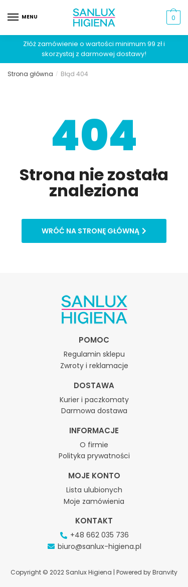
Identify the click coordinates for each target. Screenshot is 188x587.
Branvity (164, 572)
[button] (94, 231)
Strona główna (30, 74)
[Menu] (23, 17)
